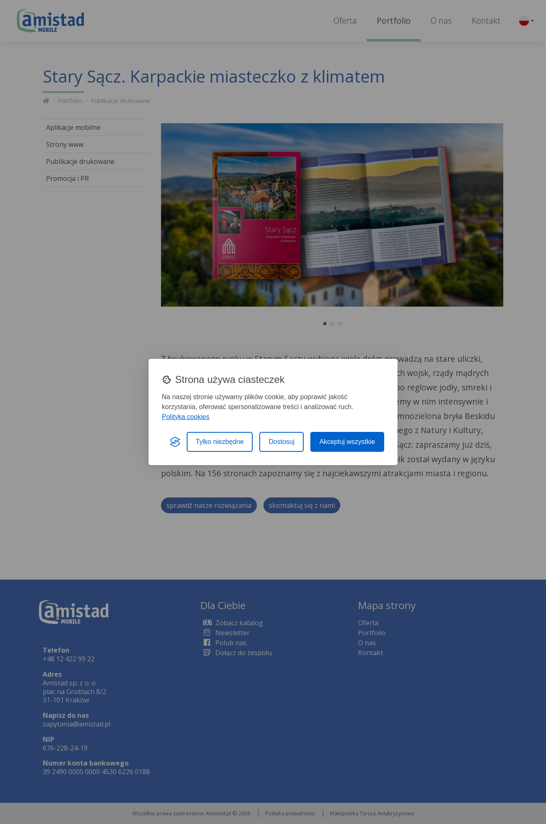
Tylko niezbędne (220, 441)
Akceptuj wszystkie (347, 441)
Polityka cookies (186, 416)
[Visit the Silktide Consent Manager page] (175, 442)
